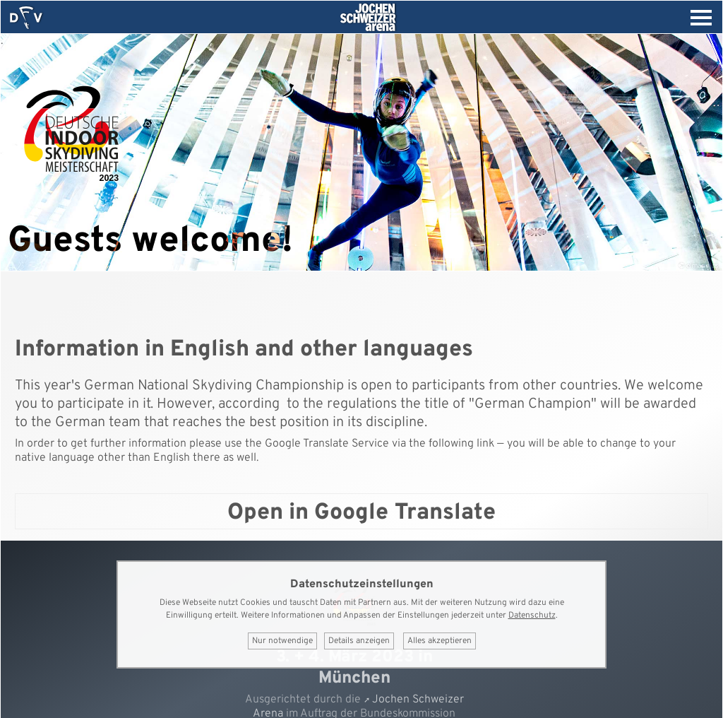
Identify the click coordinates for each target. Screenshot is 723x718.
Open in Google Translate (361, 513)
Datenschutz (532, 615)
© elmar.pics (699, 266)
